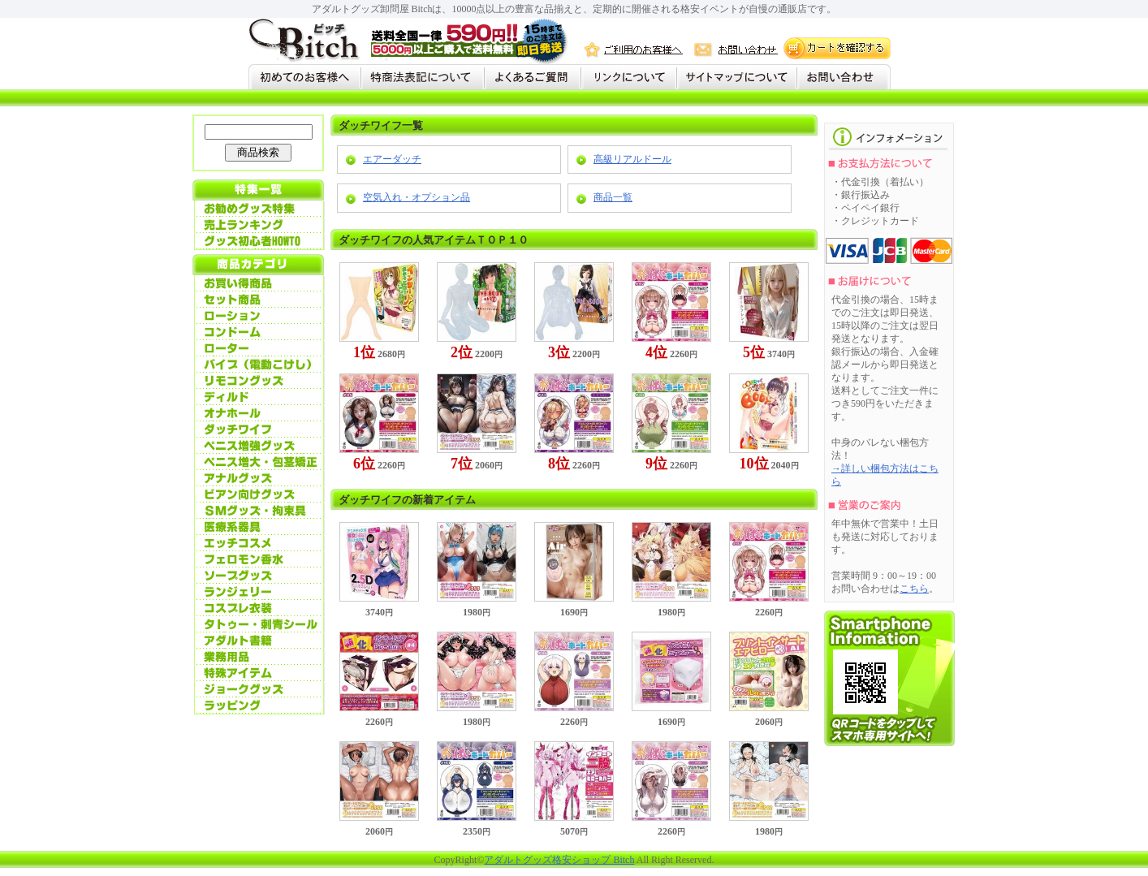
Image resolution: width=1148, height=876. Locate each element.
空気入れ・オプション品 (416, 197)
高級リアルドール (632, 159)
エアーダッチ (392, 159)
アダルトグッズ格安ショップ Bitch (559, 859)
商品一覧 (612, 197)
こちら (914, 588)
